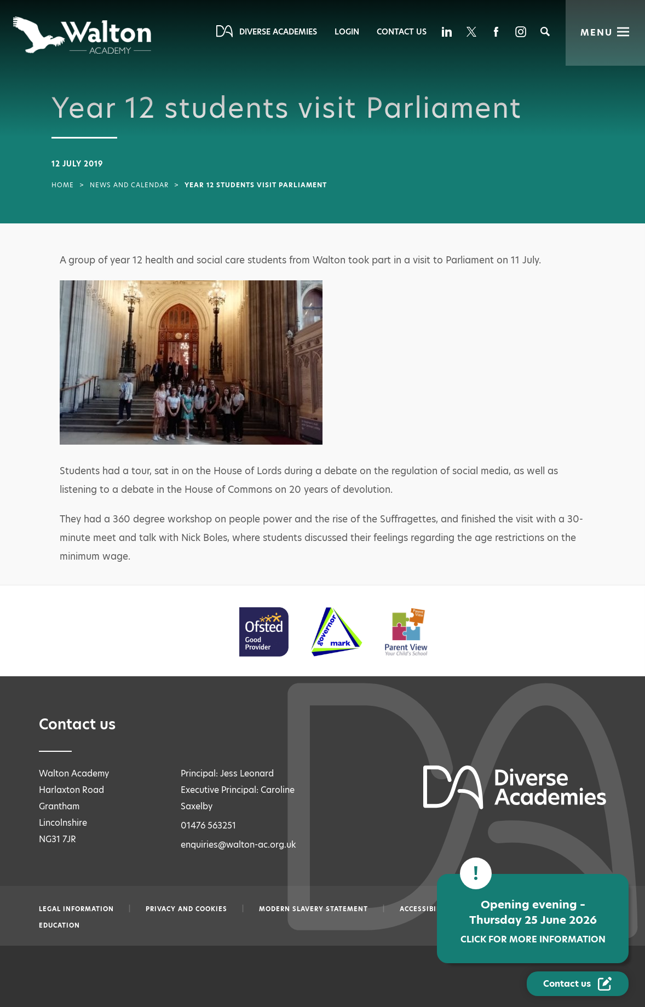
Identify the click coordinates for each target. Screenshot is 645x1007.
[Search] (545, 31)
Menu (596, 32)
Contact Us (402, 31)
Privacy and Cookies (186, 909)
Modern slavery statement (313, 909)
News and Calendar (129, 185)
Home (62, 185)
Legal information (76, 909)
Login (347, 31)
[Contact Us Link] (578, 983)
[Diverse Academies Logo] (83, 35)
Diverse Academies (278, 31)
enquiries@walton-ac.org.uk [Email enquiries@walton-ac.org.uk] (238, 844)
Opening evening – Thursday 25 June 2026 (520, 924)
